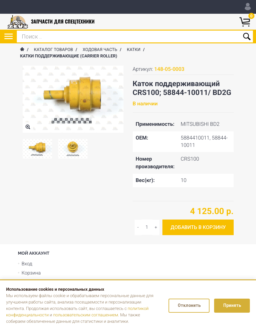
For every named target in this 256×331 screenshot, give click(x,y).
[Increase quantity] (138, 227)
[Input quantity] (147, 227)
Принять (232, 305)
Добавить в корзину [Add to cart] (198, 227)
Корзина (31, 273)
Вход (27, 264)
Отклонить (188, 305)
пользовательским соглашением (86, 315)
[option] (37, 148)
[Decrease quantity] (155, 227)
